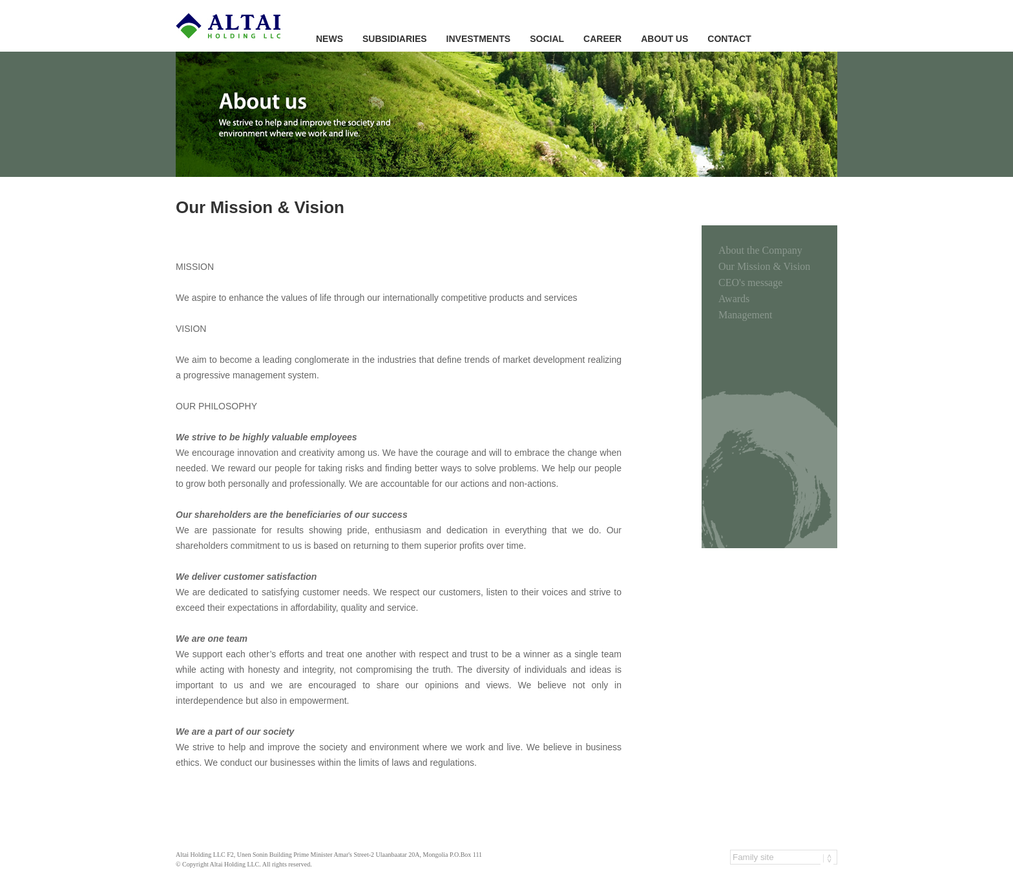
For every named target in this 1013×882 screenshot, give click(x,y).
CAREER (602, 39)
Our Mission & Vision (764, 266)
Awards (733, 298)
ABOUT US (664, 39)
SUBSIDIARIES (394, 39)
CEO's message (750, 282)
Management (745, 314)
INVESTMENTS (478, 39)
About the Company (760, 250)
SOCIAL (547, 39)
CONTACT (729, 39)
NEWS (329, 39)
